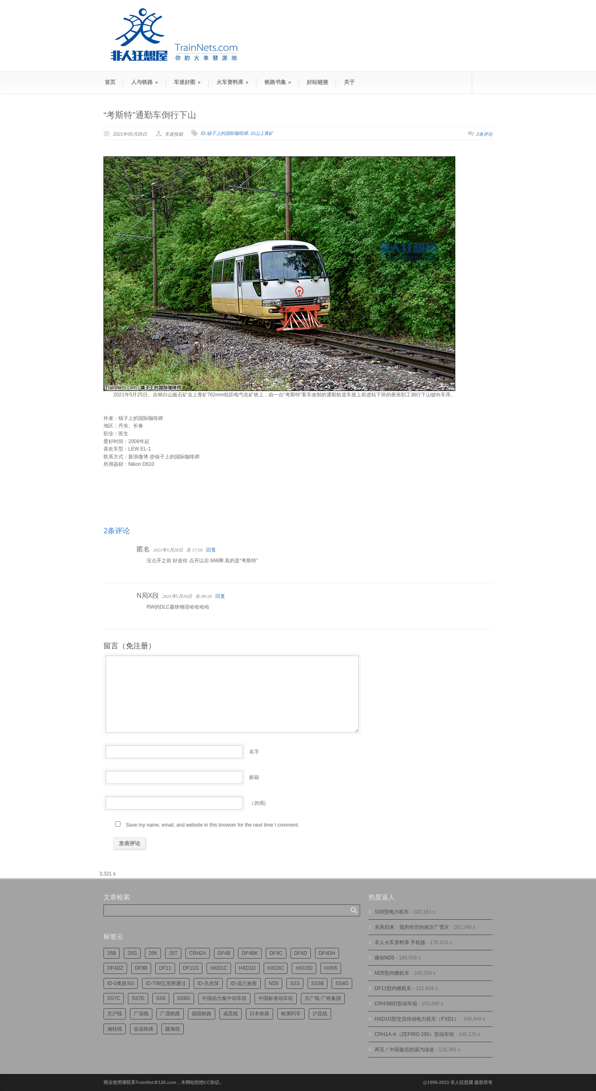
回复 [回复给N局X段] (220, 596)
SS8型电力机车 (392, 912)
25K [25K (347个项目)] (153, 953)
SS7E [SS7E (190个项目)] (138, 998)
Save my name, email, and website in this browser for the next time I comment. (212, 825)
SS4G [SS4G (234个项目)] (341, 983)
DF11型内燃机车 (393, 988)
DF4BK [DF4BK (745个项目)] (250, 953)
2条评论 (484, 134)
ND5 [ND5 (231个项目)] (274, 983)
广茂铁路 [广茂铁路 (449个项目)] (170, 1014)
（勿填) (257, 803)
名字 (254, 752)
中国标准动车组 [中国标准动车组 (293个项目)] (275, 998)
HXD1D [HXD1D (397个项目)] (247, 968)
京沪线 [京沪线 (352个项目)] (114, 1014)
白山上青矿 (261, 133)
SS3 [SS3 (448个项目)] (295, 983)
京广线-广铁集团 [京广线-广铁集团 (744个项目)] (323, 998)
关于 (349, 82)
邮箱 (254, 777)
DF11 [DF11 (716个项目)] (165, 968)
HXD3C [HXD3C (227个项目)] (275, 968)
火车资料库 (232, 82)
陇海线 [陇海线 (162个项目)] (172, 1029)
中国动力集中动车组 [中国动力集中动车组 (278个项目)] (224, 998)
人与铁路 (144, 82)
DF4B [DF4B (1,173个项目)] (224, 953)
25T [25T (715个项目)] (173, 953)
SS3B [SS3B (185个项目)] (317, 983)
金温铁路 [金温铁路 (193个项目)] (144, 1029)
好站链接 (317, 82)
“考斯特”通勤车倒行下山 (149, 115)
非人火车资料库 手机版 (400, 942)
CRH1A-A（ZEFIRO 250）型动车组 (414, 1034)
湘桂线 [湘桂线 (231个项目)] (114, 1029)
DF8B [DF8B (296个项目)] (141, 968)
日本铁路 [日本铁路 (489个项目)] (259, 1014)
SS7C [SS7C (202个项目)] (113, 998)
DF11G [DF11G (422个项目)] (191, 968)
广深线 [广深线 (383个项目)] (141, 1014)
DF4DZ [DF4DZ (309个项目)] (115, 968)
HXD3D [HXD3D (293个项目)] (304, 968)
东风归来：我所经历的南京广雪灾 (412, 927)
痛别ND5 (384, 958)
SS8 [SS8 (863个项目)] (161, 998)
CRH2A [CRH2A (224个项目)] (197, 953)
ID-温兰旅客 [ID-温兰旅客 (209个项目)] (244, 983)
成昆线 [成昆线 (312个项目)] (230, 1014)
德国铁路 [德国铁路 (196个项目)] (201, 1014)
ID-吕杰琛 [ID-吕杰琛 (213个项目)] (208, 983)
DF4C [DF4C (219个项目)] (275, 953)
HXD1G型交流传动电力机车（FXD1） (417, 1019)
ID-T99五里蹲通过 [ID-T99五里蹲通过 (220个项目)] (166, 983)
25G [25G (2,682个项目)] (132, 953)
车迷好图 (187, 82)
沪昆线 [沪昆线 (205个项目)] (319, 1014)
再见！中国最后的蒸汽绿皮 (404, 1050)
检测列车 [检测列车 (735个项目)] (291, 1014)
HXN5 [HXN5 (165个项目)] (330, 968)
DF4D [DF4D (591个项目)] (300, 953)
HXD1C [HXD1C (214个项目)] (218, 968)
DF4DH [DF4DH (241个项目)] (327, 953)
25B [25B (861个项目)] (111, 953)
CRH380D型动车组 (396, 1004)
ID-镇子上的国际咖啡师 (224, 133)
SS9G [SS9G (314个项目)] (183, 998)
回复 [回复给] (211, 550)
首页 (110, 82)
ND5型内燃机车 (392, 973)
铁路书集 (277, 82)
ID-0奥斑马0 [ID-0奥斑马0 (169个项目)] (120, 983)
